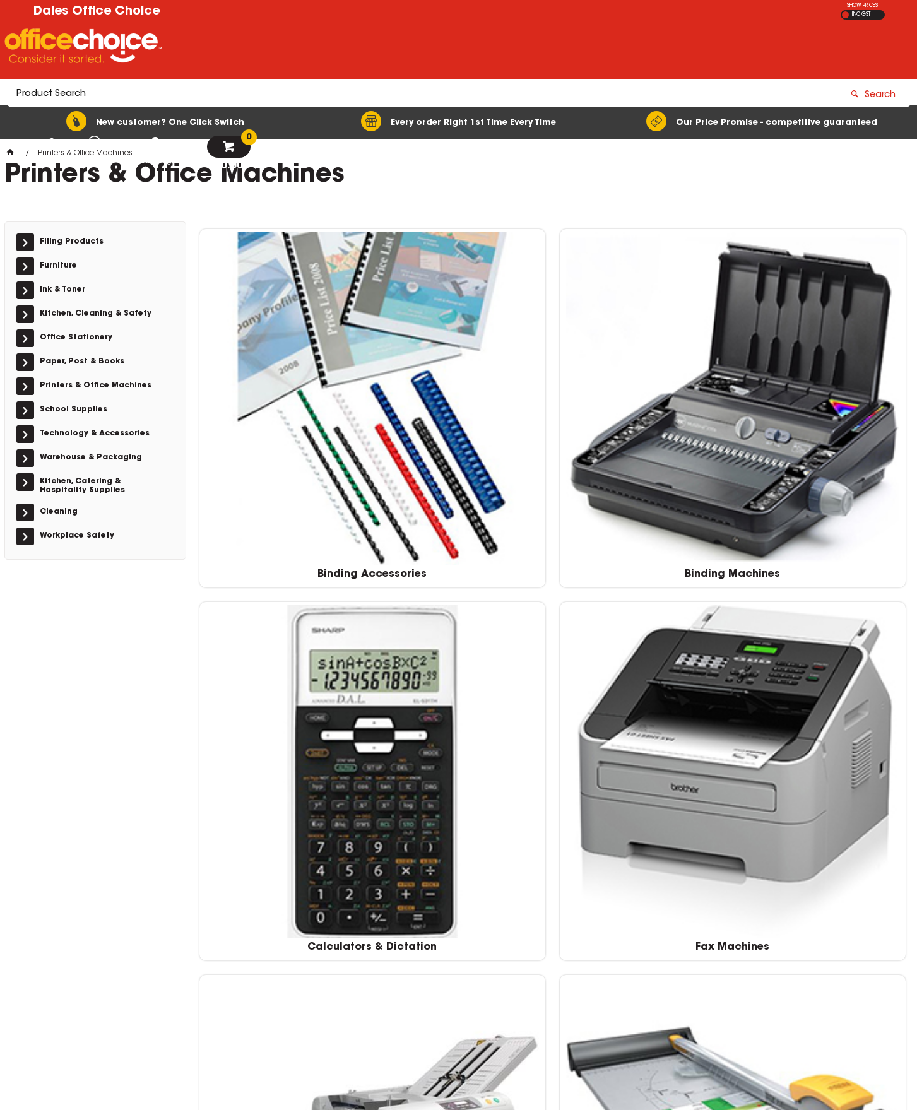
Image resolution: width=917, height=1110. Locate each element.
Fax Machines (823, 391)
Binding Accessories (282, 391)
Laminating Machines (822, 595)
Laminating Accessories (642, 595)
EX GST (845, 14)
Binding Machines (462, 391)
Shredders (642, 799)
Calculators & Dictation (642, 391)
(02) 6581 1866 (674, 928)
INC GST (861, 14)
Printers (462, 799)
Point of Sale (282, 799)
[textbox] (385, 48)
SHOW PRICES (862, 5)
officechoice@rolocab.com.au (702, 940)
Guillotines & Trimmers (462, 595)
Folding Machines (282, 595)
